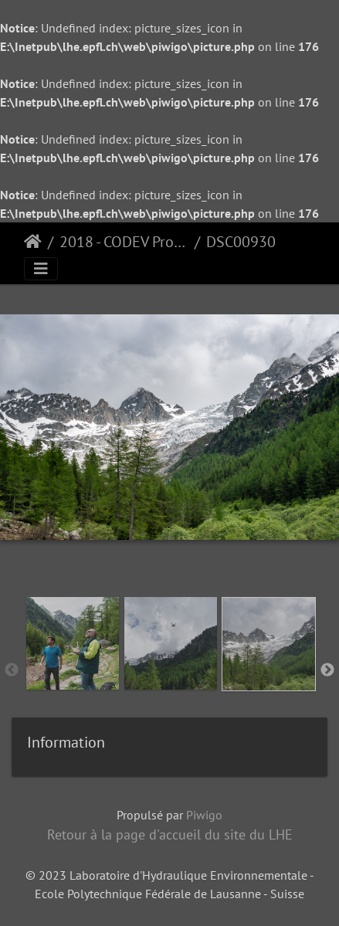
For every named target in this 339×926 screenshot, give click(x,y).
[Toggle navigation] (41, 268)
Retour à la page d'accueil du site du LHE (170, 834)
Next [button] (327, 670)
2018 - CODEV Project (123, 242)
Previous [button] (11, 670)
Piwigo (204, 815)
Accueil (33, 241)
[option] (72, 667)
